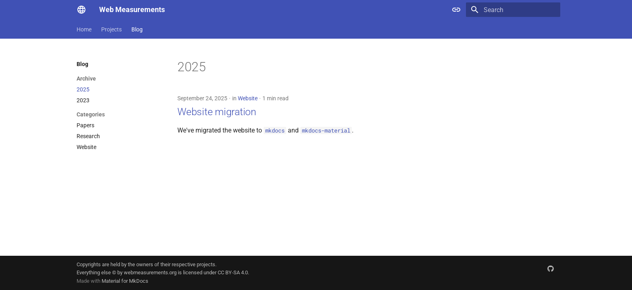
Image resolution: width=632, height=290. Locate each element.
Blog (137, 29)
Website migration (216, 112)
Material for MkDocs (125, 281)
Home (84, 29)
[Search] (513, 9)
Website (248, 98)
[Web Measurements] (81, 10)
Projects (111, 29)
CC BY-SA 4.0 (233, 272)
